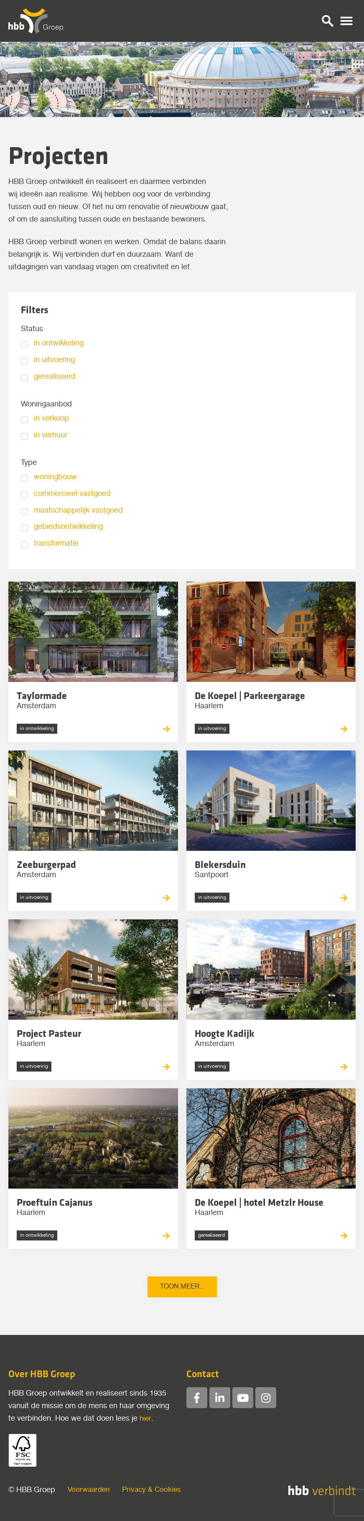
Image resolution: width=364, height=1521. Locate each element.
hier (145, 1418)
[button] (328, 21)
